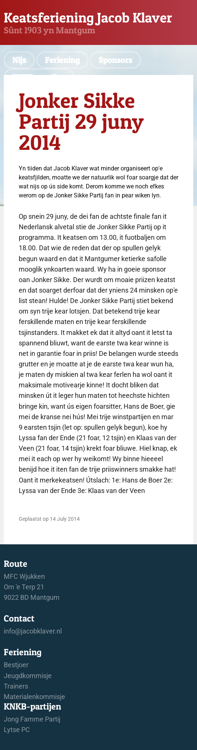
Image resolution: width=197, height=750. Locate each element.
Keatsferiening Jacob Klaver (88, 17)
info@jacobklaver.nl (33, 631)
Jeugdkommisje (28, 676)
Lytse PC (17, 730)
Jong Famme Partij (32, 719)
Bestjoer (16, 665)
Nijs (19, 60)
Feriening (62, 60)
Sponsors (115, 60)
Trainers (16, 686)
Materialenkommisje (34, 697)
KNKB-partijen (39, 77)
